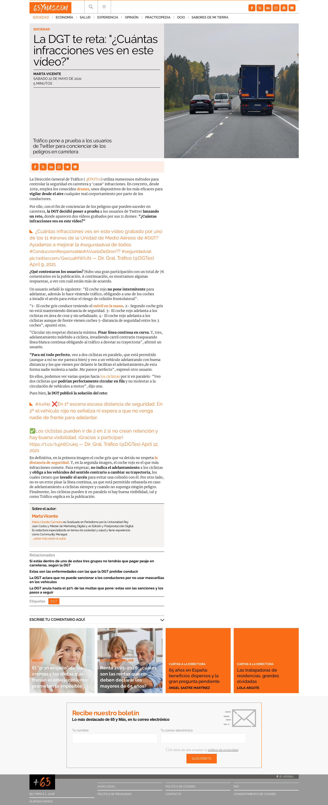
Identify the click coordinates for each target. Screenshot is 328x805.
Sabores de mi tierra (210, 19)
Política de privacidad (114, 794)
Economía (64, 19)
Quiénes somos (41, 801)
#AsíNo (43, 404)
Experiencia (107, 19)
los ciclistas (110, 376)
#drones (59, 238)
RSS (236, 786)
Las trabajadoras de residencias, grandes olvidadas (263, 675)
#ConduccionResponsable (58, 251)
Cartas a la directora (191, 658)
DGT (54, 601)
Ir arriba (284, 776)
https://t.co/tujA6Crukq (55, 444)
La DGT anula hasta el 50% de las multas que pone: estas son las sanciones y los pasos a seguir (96, 590)
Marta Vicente (47, 74)
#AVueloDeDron (106, 251)
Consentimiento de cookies (255, 794)
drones (83, 189)
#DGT (152, 238)
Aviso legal (107, 786)
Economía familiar (118, 648)
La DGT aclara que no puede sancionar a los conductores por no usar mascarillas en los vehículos (96, 580)
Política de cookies (180, 786)
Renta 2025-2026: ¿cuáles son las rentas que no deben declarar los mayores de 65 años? (127, 670)
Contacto (173, 794)
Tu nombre (80, 730)
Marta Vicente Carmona (47, 522)
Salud (85, 19)
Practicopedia (157, 19)
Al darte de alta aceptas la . (202, 750)
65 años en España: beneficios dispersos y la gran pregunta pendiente (198, 672)
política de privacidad (223, 750)
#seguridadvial (96, 244)
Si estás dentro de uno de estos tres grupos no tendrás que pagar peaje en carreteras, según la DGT (91, 563)
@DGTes (93, 179)
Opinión (132, 19)
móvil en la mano (108, 306)
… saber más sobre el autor (49, 538)
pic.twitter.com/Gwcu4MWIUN (63, 258)
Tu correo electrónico (177, 730)
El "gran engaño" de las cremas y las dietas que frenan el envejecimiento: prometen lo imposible (61, 670)
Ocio (181, 19)
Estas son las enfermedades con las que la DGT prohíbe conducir (83, 571)
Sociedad (41, 19)
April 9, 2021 (42, 264)
